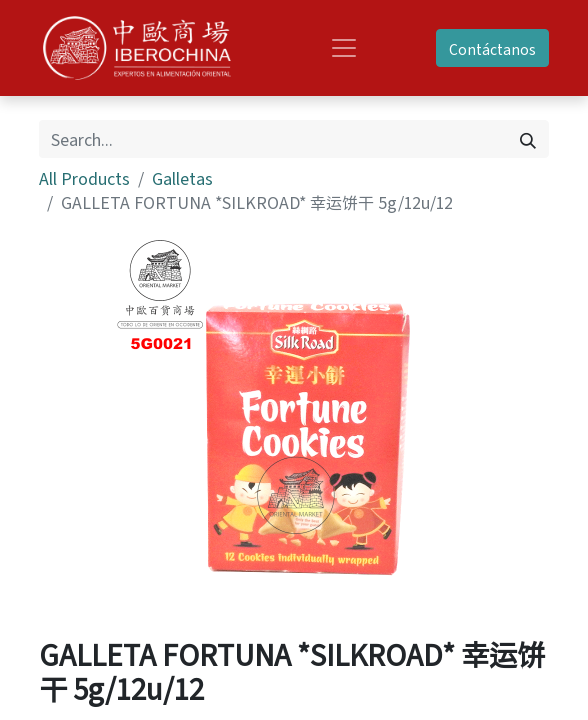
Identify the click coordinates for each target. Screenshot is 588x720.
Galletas (182, 178)
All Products (84, 178)
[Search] (528, 139)
